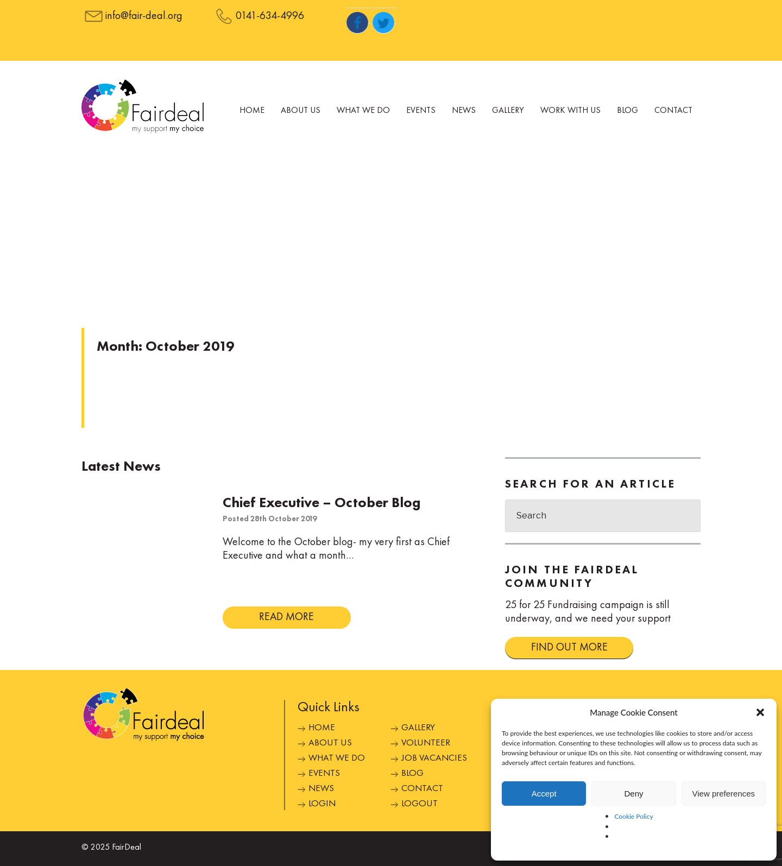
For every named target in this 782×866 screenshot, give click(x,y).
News (464, 110)
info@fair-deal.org (143, 16)
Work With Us (570, 110)
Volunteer (425, 743)
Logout (419, 803)
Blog (627, 110)
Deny (633, 793)
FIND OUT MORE (569, 647)
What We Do (363, 110)
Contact (673, 110)
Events (421, 110)
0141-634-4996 (270, 16)
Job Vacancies (434, 758)
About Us (300, 110)
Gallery (508, 110)
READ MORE (286, 617)
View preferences (723, 793)
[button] (760, 712)
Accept (544, 793)
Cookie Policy (633, 816)
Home (251, 110)
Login (322, 803)
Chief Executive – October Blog (321, 503)
